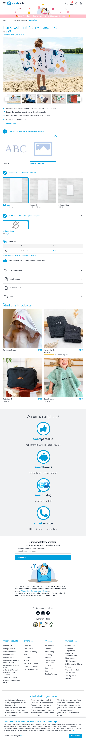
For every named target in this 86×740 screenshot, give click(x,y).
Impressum (28, 658)
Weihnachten (49, 646)
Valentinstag (49, 652)
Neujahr (48, 649)
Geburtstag (49, 668)
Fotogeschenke (9, 649)
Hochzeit (48, 665)
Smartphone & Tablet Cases (11, 666)
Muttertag (48, 655)
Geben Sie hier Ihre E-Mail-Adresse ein (31, 549)
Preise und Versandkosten (71, 654)
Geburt (47, 671)
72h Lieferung (70, 661)
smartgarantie (70, 676)
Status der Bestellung (73, 670)
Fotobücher (7, 646)
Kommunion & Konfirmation (50, 662)
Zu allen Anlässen (51, 674)
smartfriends (70, 673)
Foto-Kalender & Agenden (9, 674)
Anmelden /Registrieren (70, 650)
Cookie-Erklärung (30, 652)
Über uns (27, 646)
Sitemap (68, 667)
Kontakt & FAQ (70, 646)
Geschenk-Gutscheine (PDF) (11, 682)
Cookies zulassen (75, 735)
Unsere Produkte (10, 641)
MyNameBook (8, 655)
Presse (26, 661)
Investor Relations (31, 666)
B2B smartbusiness (31, 669)
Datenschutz (28, 649)
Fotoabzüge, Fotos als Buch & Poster (11, 662)
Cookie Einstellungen (13, 736)
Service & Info (71, 641)
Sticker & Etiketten (10, 678)
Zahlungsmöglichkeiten (74, 664)
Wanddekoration (9, 652)
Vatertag (48, 658)
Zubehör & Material (10, 670)
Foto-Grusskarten (9, 658)
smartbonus (69, 679)
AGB (25, 655)
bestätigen (22, 557)
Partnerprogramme (31, 663)
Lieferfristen (69, 658)
